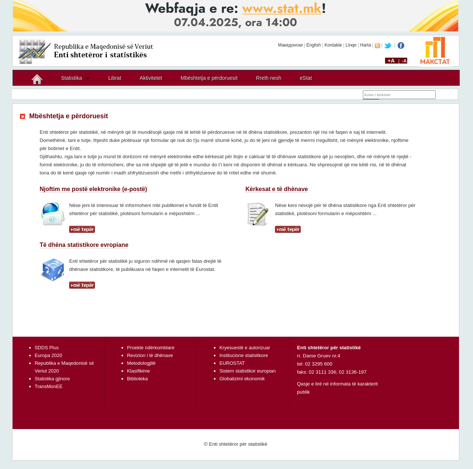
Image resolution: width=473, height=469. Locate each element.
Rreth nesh (268, 78)
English (313, 45)
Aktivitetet (151, 78)
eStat (306, 78)
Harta (365, 45)
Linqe (351, 45)
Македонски (290, 45)
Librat (114, 78)
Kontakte (333, 45)
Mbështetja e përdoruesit (209, 78)
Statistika (71, 78)
